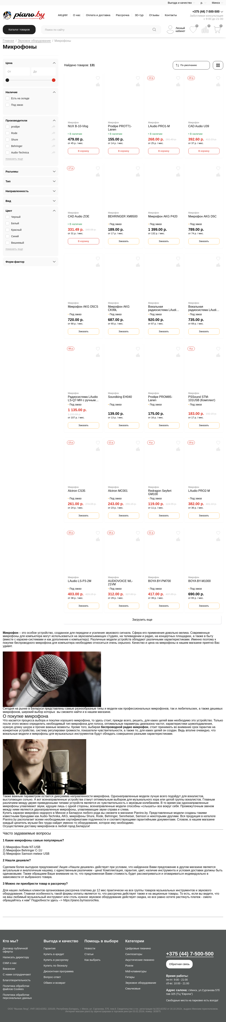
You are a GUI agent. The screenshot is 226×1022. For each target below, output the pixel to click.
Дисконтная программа (58, 971)
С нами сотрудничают (17, 974)
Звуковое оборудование (34, 40)
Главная (8, 40)
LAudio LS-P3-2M (79, 581)
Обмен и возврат (54, 982)
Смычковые (133, 988)
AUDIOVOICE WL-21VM (120, 582)
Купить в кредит (54, 954)
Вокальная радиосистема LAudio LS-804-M (163, 308)
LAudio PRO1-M (159, 126)
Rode (11, 133)
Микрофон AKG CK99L (119, 308)
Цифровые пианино (138, 948)
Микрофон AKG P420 (162, 216)
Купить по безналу (55, 965)
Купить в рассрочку (56, 959)
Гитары (130, 977)
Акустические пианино (139, 959)
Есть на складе (17, 98)
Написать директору (16, 957)
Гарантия (49, 948)
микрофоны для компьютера (22, 636)
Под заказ (14, 104)
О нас (76, 15)
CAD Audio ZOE (78, 216)
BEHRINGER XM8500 (123, 216)
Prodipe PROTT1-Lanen (120, 128)
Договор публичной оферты (15, 950)
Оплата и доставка (98, 15)
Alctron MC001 (118, 490)
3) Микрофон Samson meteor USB (26, 853)
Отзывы (154, 15)
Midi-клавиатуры (135, 971)
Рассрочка (122, 15)
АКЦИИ (62, 15)
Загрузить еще (142, 619)
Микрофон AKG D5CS (83, 306)
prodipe (13, 126)
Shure (12, 139)
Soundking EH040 (120, 396)
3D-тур (139, 15)
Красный (14, 229)
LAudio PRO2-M (199, 490)
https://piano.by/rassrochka (80, 900)
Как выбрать (92, 959)
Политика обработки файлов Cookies (16, 987)
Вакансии (9, 968)
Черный (13, 216)
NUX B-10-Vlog (78, 126)
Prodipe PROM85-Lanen (160, 398)
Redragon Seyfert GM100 (159, 492)
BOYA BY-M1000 (199, 581)
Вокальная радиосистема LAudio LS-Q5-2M (203, 308)
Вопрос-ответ (52, 977)
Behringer (14, 146)
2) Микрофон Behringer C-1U (22, 850)
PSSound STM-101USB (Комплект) (201, 398)
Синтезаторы (133, 954)
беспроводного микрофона (32, 642)
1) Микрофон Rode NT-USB (21, 847)
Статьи (89, 954)
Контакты (171, 15)
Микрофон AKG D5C (202, 216)
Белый (12, 223)
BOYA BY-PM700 (159, 581)
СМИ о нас (10, 963)
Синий (12, 236)
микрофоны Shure (82, 816)
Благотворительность (17, 980)
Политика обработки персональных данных (17, 996)
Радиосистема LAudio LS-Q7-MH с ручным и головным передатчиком (83, 398)
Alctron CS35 (76, 490)
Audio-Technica (17, 152)
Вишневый (15, 242)
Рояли (129, 965)
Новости (90, 948)
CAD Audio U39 (198, 126)
